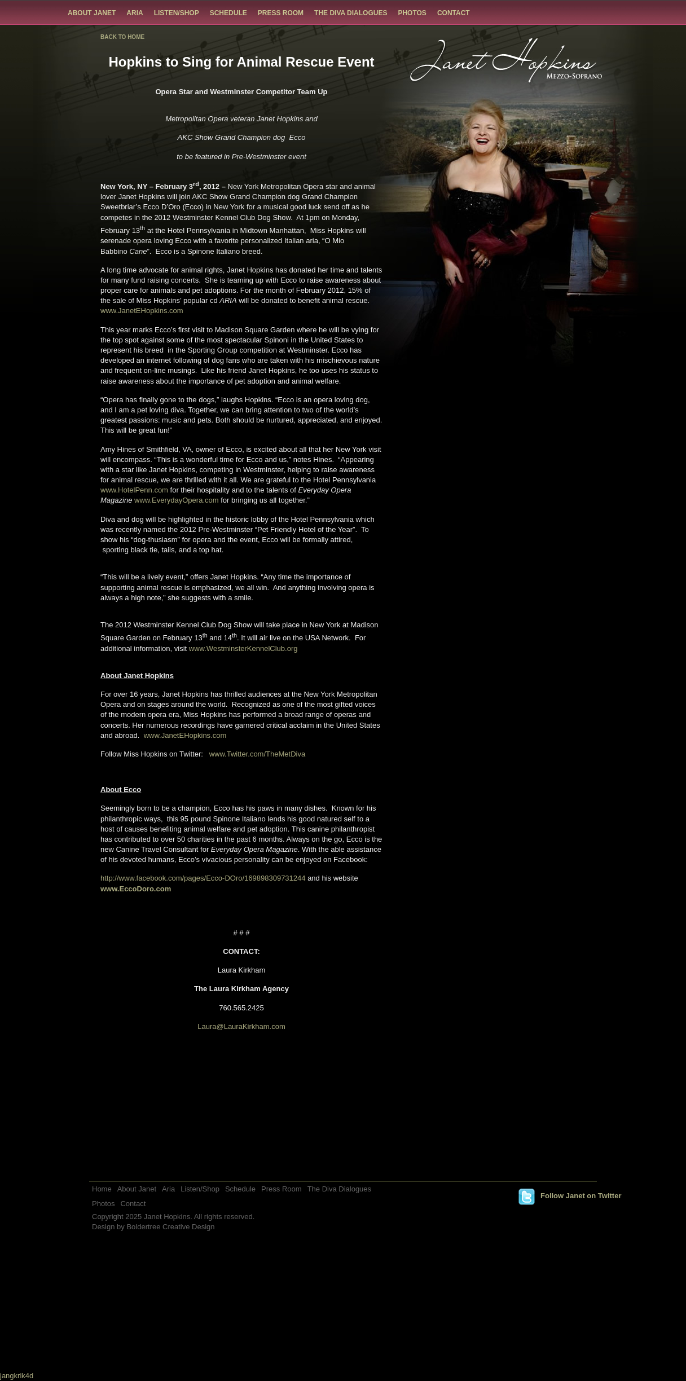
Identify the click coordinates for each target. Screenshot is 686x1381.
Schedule (228, 13)
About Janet (92, 13)
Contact (453, 13)
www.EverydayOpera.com (176, 500)
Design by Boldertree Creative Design (153, 1226)
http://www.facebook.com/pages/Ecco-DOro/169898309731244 (203, 878)
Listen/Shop (176, 13)
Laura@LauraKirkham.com (241, 1026)
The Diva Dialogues (350, 13)
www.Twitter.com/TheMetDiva (257, 754)
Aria (134, 13)
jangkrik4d (16, 1375)
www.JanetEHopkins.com (141, 310)
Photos (412, 13)
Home (102, 1189)
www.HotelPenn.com (134, 490)
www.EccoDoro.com (135, 889)
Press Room (281, 13)
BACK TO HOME (122, 37)
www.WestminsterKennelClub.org (243, 648)
